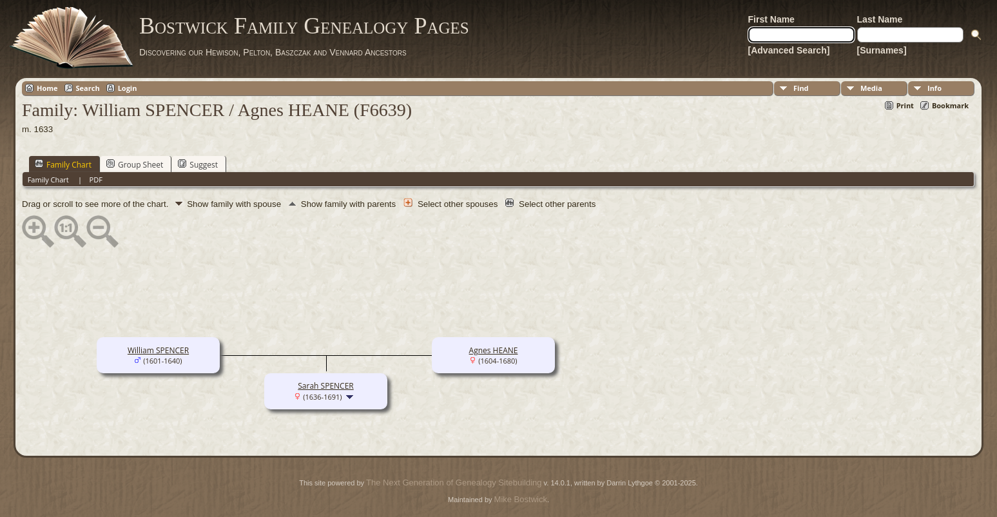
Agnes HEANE (493, 350)
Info (934, 88)
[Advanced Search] (789, 50)
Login (127, 88)
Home (47, 88)
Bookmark (950, 105)
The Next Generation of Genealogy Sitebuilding (453, 482)
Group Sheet (134, 164)
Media (871, 88)
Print (905, 105)
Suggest (198, 164)
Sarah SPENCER (325, 385)
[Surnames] (882, 50)
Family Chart (63, 164)
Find (801, 88)
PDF (96, 179)
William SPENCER (158, 350)
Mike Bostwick (520, 499)
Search (88, 88)
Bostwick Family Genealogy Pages (304, 26)
